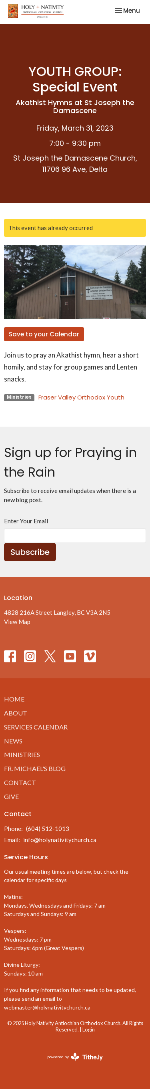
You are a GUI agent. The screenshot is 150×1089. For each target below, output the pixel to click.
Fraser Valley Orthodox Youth (81, 397)
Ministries (22, 754)
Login (88, 1029)
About (15, 713)
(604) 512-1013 (47, 828)
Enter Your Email (26, 521)
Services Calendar (36, 727)
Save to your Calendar (44, 334)
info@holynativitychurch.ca (59, 839)
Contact (20, 782)
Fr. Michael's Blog (35, 768)
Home (14, 699)
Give (11, 796)
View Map (17, 621)
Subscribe (30, 552)
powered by (75, 1057)
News (13, 741)
